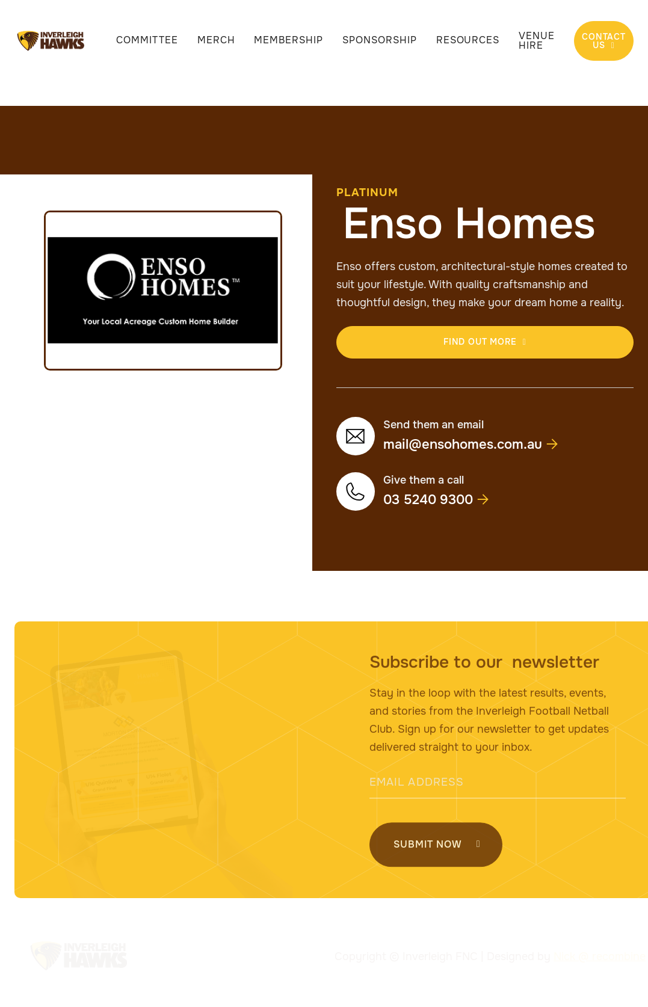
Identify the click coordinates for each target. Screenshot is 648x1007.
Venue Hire (537, 41)
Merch (216, 40)
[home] (51, 41)
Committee (147, 40)
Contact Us (604, 41)
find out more (484, 341)
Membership (288, 40)
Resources (468, 40)
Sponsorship (379, 40)
